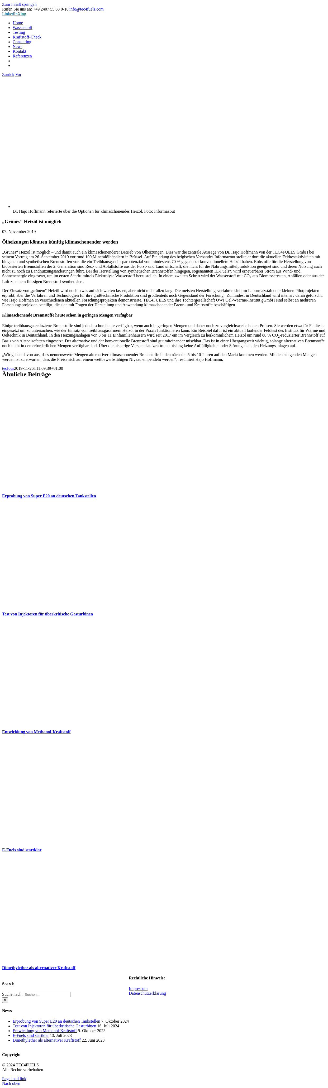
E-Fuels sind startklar (21, 850)
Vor (18, 74)
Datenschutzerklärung (147, 993)
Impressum (138, 988)
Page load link (14, 1078)
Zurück (8, 74)
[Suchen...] (47, 994)
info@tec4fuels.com (86, 9)
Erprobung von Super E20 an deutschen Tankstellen (49, 496)
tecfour (8, 368)
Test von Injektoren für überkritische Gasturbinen (47, 614)
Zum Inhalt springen (19, 4)
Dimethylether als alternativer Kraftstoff (38, 967)
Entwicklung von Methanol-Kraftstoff (36, 732)
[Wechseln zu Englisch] (169, 65)
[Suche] (5, 1000)
